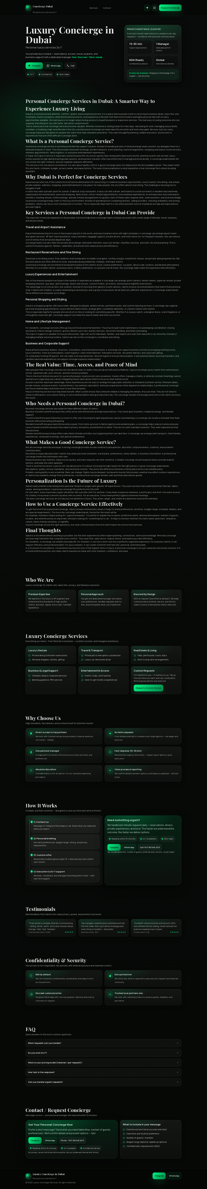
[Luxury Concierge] (41, 8)
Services (94, 8)
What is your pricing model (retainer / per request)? (103, 1062)
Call (70, 65)
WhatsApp (54, 65)
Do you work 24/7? (103, 1052)
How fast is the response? (103, 1072)
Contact (107, 8)
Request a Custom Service (148, 688)
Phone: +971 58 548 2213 (72, 1140)
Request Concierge (170, 7)
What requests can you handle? (103, 1043)
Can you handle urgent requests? (103, 1082)
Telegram (34, 65)
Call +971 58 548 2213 (150, 847)
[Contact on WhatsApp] (155, 8)
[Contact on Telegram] (147, 8)
